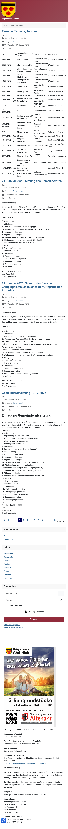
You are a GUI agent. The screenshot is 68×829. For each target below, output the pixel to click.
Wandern (7, 568)
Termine (7, 560)
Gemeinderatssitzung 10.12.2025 (24, 393)
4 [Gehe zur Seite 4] (23, 520)
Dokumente (8, 557)
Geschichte (8, 571)
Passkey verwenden (34, 612)
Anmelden (34, 619)
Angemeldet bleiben (14, 606)
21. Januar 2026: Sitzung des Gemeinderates (32, 181)
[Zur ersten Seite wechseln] (4, 520)
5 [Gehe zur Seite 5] (27, 520)
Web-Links (8, 578)
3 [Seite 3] (19, 520)
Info (14, 42)
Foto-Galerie (8, 553)
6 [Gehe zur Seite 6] (30, 520)
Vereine (7, 564)
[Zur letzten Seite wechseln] (55, 520)
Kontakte (7, 575)
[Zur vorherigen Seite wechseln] (8, 520)
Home (6, 536)
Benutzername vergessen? (14, 627)
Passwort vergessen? (12, 625)
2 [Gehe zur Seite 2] (15, 520)
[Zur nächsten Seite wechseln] (51, 520)
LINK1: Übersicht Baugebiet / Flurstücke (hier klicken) (25, 763)
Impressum (8, 539)
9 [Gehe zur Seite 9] (42, 520)
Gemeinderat (18, 191)
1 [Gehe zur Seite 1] (12, 520)
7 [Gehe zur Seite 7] (34, 520)
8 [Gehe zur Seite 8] (38, 520)
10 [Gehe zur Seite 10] (47, 520)
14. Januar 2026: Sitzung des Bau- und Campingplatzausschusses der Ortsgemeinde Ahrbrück (32, 287)
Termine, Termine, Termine (20, 31)
